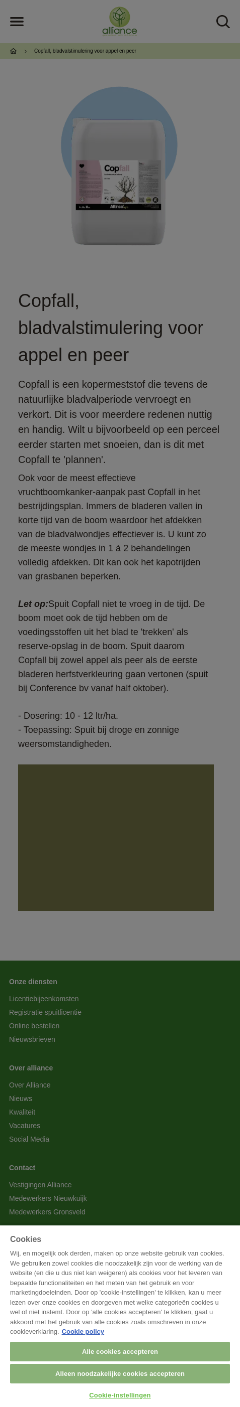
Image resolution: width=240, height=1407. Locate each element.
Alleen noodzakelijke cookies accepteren (120, 1373)
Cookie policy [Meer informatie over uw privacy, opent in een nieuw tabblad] (83, 1331)
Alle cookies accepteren (120, 1351)
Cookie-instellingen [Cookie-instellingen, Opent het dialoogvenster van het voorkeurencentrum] (119, 1395)
